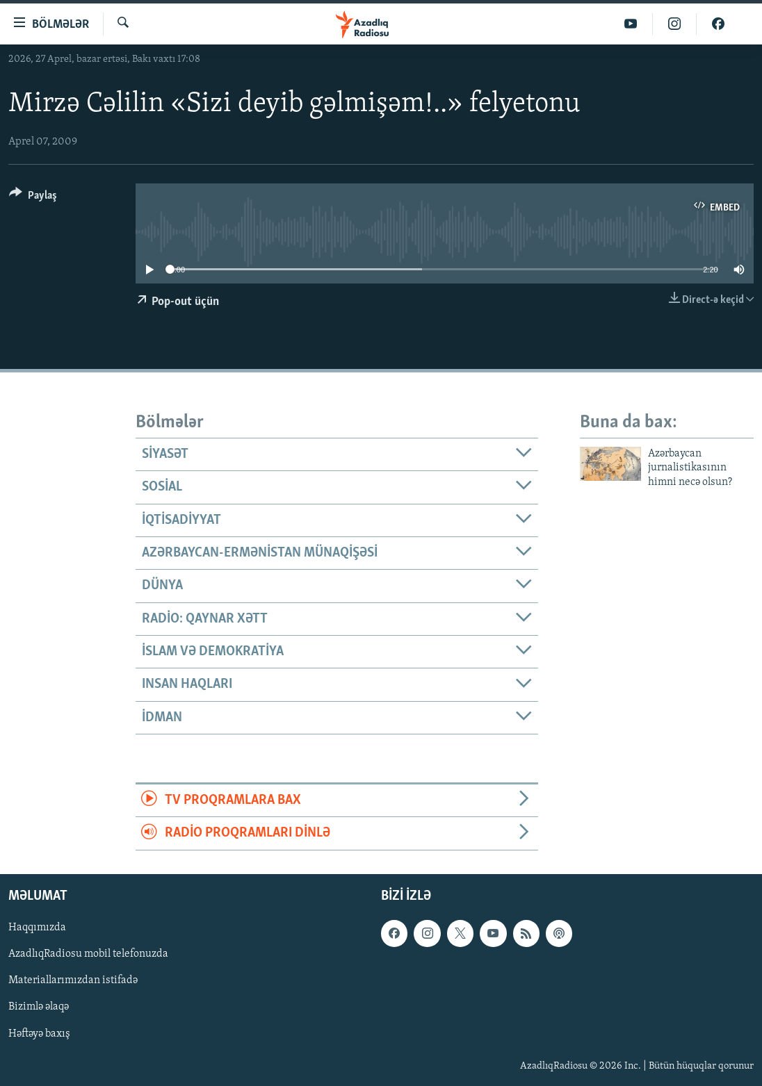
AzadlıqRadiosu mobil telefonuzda (88, 954)
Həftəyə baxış (39, 1033)
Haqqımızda (37, 927)
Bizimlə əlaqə (38, 1006)
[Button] (33, 197)
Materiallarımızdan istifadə (73, 980)
